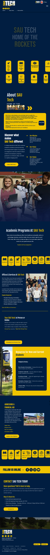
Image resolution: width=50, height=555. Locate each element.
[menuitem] (4, 546)
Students (20, 354)
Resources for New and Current (30, 352)
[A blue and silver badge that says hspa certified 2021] (44, 547)
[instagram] (7, 9)
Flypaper (15, 551)
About (11, 95)
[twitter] (5, 9)
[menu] (47, 6)
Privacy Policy (24, 549)
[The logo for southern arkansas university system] (44, 550)
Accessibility (6, 551)
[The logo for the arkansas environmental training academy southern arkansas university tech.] (37, 547)
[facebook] (3, 9)
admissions (11, 499)
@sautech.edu (17, 499)
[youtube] (9, 9)
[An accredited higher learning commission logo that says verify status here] (37, 550)
